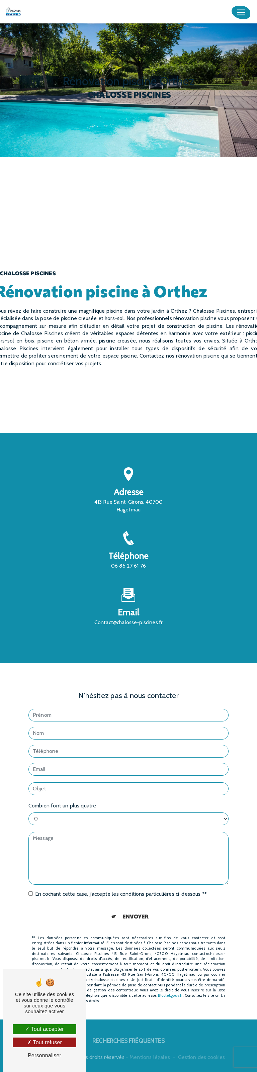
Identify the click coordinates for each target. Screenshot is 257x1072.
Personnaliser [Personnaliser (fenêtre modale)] (44, 1055)
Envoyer (135, 905)
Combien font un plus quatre (62, 794)
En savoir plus (128, 391)
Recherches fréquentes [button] (128, 1040)
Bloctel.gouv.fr (170, 984)
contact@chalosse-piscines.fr (128, 611)
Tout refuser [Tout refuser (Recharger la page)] (44, 1042)
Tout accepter (44, 1029)
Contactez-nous (128, 409)
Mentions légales (150, 1057)
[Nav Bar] (241, 12)
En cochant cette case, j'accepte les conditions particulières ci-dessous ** (121, 882)
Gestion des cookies (201, 1057)
